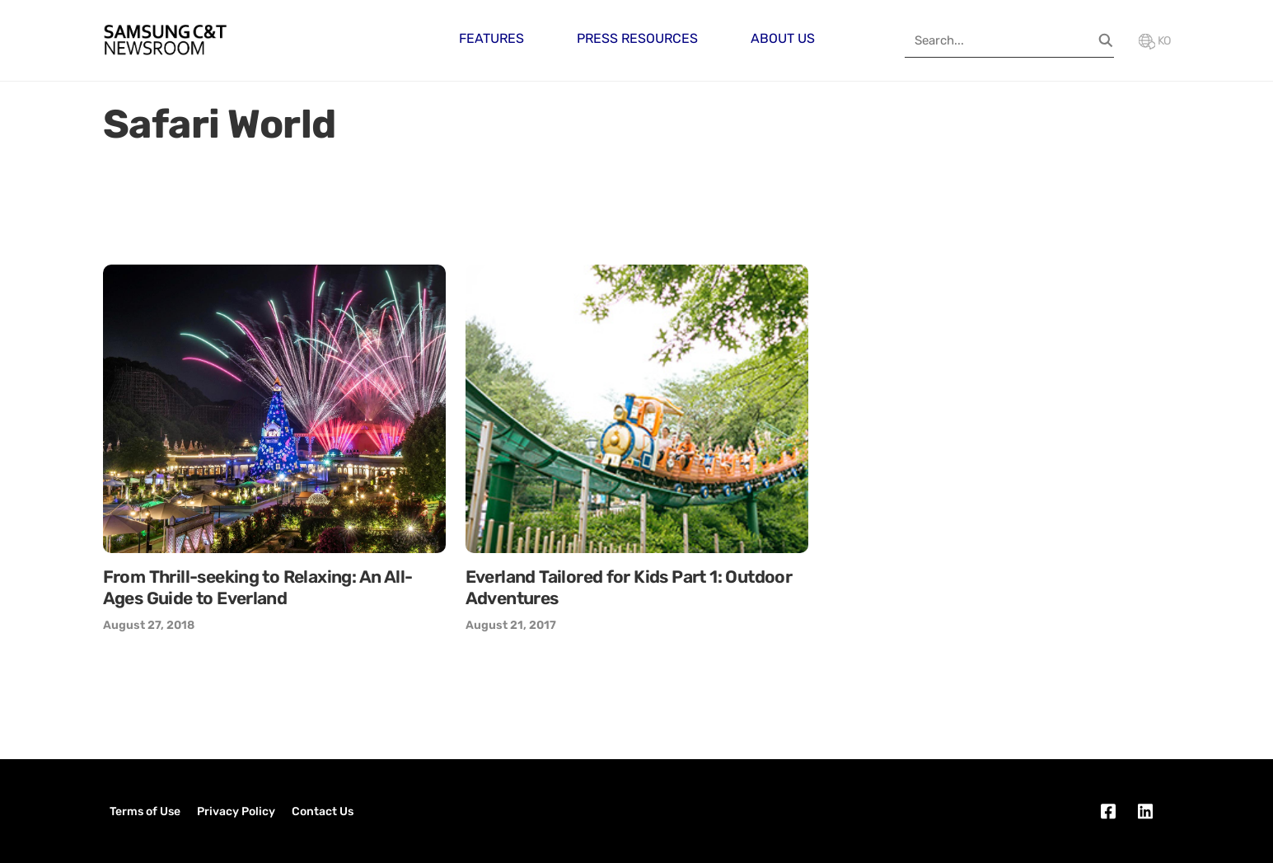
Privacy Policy (236, 811)
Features (491, 38)
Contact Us (322, 811)
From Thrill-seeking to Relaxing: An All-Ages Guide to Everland (258, 587)
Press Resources (637, 38)
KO (1155, 41)
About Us (783, 38)
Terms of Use (145, 811)
